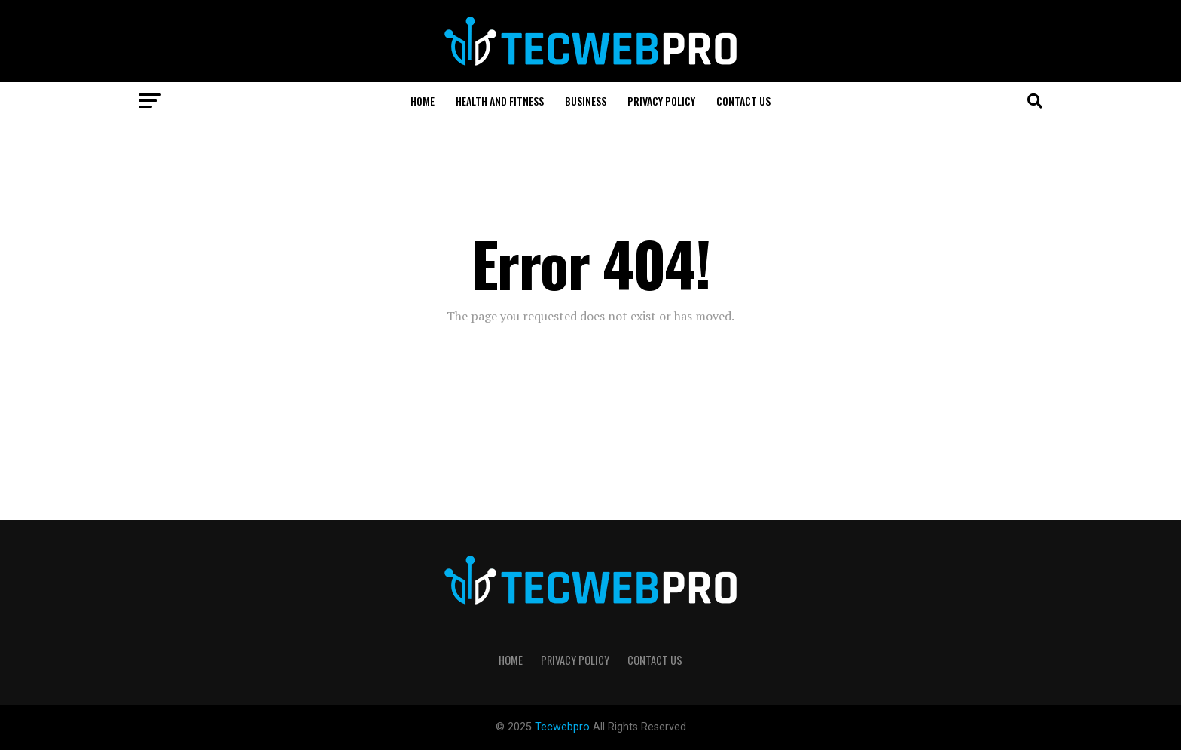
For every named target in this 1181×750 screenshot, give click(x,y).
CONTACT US (743, 101)
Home (422, 101)
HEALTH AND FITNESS (500, 101)
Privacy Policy (661, 101)
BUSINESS (585, 101)
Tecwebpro (564, 727)
